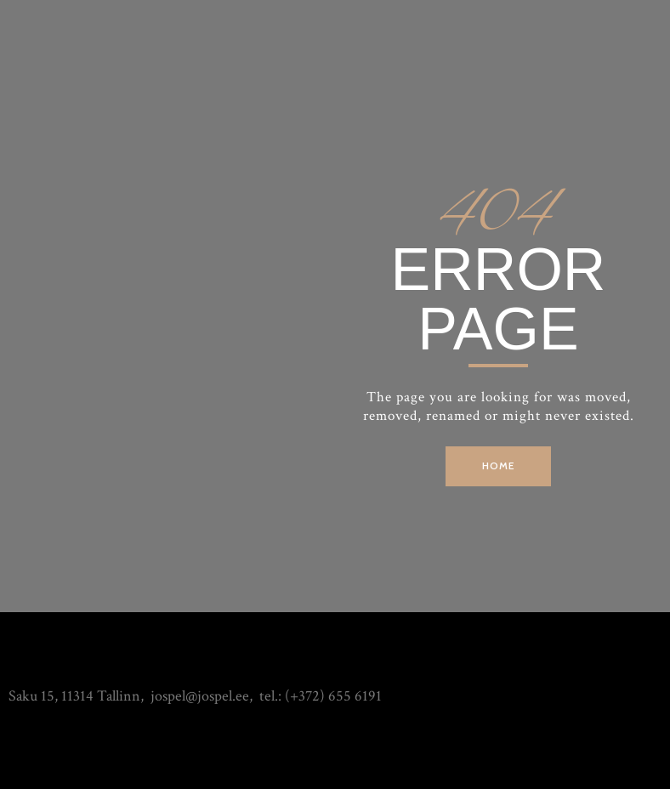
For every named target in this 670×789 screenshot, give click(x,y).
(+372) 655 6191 (333, 696)
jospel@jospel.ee (199, 696)
